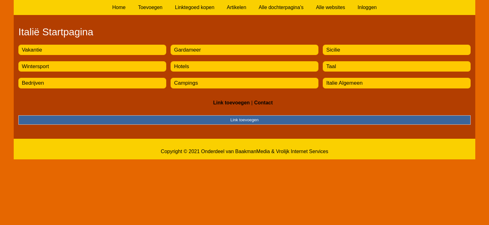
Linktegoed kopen (194, 7)
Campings (186, 83)
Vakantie (32, 50)
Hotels (181, 66)
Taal (331, 66)
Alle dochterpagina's (281, 7)
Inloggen (367, 7)
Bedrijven (33, 83)
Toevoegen (150, 7)
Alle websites (330, 7)
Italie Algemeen (344, 83)
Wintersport (35, 66)
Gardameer (187, 50)
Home (119, 7)
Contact (263, 102)
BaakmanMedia (252, 151)
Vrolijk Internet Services (302, 151)
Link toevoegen (231, 102)
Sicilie (333, 50)
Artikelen (236, 7)
